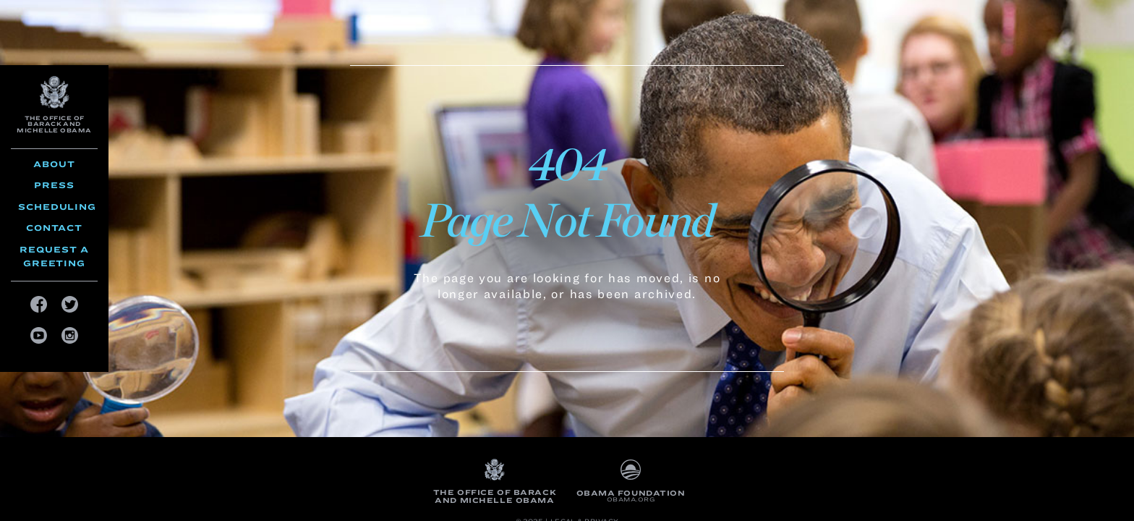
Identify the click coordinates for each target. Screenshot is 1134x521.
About (54, 164)
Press (54, 185)
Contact (54, 227)
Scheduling (57, 206)
